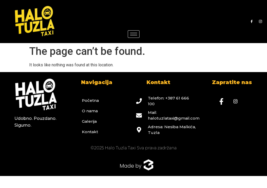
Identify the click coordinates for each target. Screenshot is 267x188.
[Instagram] (260, 22)
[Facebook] (252, 22)
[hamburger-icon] (133, 34)
